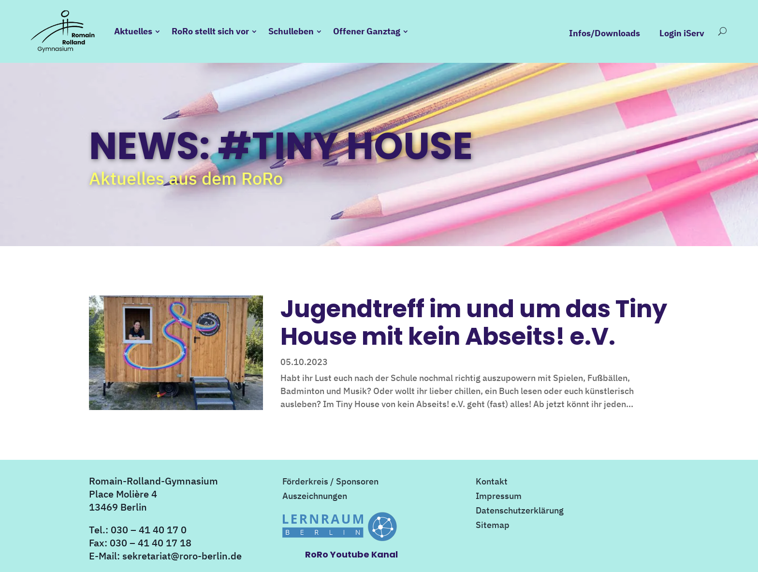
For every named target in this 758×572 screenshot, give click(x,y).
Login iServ (681, 33)
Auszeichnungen (314, 497)
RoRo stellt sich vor (210, 31)
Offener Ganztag (366, 31)
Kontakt (492, 482)
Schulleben (291, 31)
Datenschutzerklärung (520, 511)
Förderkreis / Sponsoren (330, 482)
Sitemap (493, 526)
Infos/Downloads (604, 33)
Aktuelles (133, 31)
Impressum (499, 497)
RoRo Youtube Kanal (351, 554)
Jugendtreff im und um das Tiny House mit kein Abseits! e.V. (473, 322)
